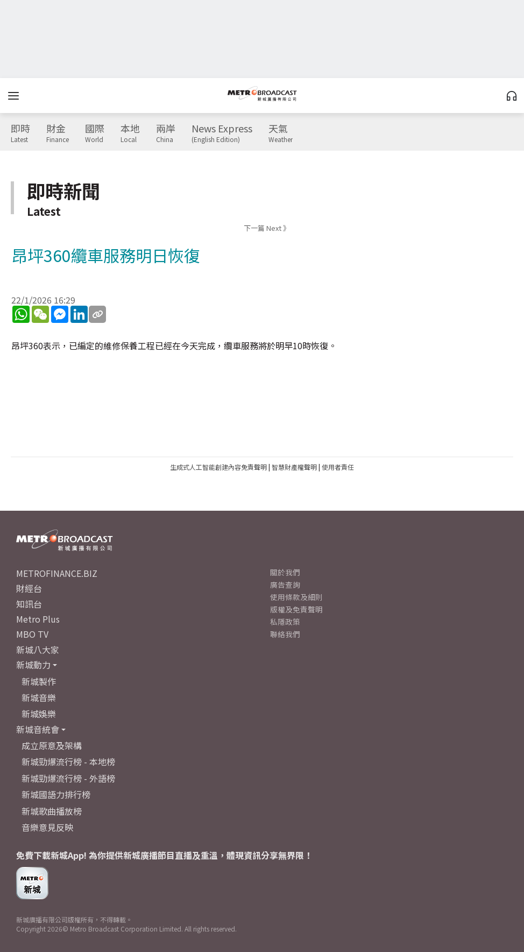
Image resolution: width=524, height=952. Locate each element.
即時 (20, 133)
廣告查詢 (285, 584)
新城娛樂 (39, 713)
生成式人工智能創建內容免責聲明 (218, 466)
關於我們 (285, 572)
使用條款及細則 (296, 596)
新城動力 (33, 664)
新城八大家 (37, 649)
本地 (130, 133)
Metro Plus (38, 618)
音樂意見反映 (47, 827)
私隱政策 (285, 621)
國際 (94, 133)
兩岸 (165, 133)
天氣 (280, 133)
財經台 (29, 588)
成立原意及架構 (52, 745)
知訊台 (29, 603)
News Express (222, 133)
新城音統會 (37, 729)
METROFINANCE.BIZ (56, 573)
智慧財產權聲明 (294, 466)
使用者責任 (338, 466)
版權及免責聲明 (296, 609)
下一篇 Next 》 (267, 228)
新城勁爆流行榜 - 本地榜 (68, 761)
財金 (57, 133)
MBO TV (32, 633)
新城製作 (39, 681)
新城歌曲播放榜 (52, 811)
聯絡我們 (285, 634)
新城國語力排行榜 (56, 794)
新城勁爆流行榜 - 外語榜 (68, 778)
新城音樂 (39, 697)
